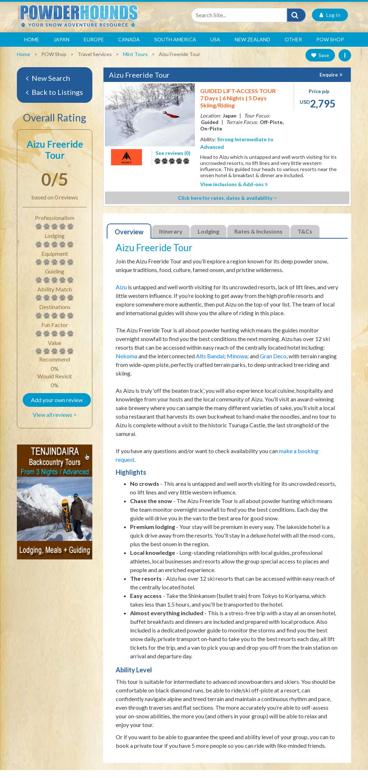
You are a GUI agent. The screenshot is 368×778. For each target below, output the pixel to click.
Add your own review (57, 407)
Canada (129, 47)
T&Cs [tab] (305, 239)
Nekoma (126, 363)
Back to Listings (54, 100)
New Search (48, 86)
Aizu (121, 294)
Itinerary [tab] (171, 239)
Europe (94, 47)
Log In (329, 23)
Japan (61, 47)
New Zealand (252, 47)
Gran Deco (273, 363)
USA (215, 47)
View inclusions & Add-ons (234, 192)
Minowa (237, 363)
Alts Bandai (210, 363)
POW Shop (330, 47)
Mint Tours (135, 62)
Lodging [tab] (208, 239)
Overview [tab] (129, 240)
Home (31, 47)
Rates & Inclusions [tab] (258, 239)
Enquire (328, 82)
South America (175, 47)
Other (293, 47)
